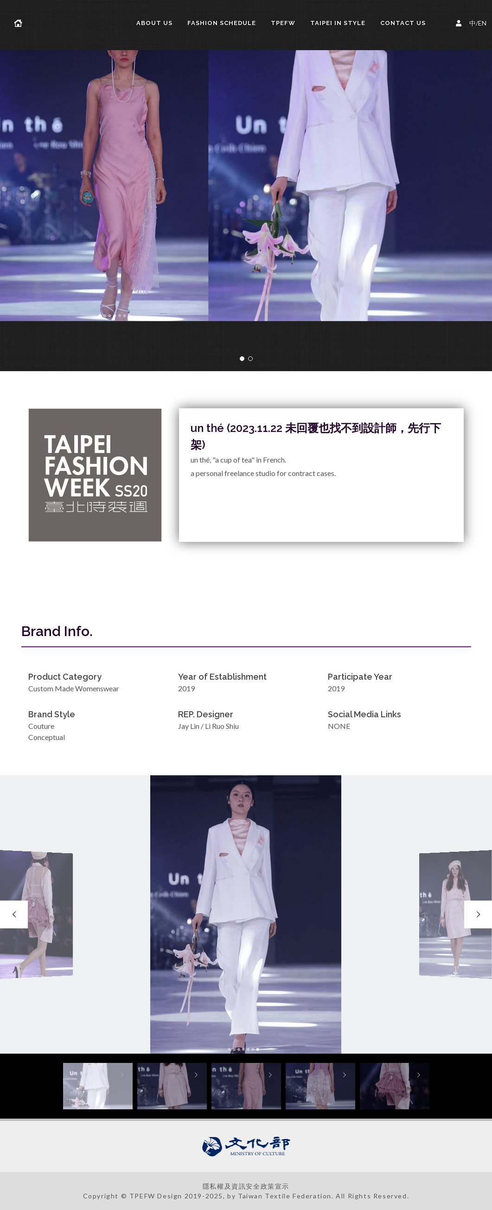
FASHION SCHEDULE (221, 22)
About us (154, 22)
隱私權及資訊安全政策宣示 (246, 1186)
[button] (242, 358)
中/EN (472, 22)
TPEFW (283, 22)
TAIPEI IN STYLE (337, 22)
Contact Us (403, 22)
